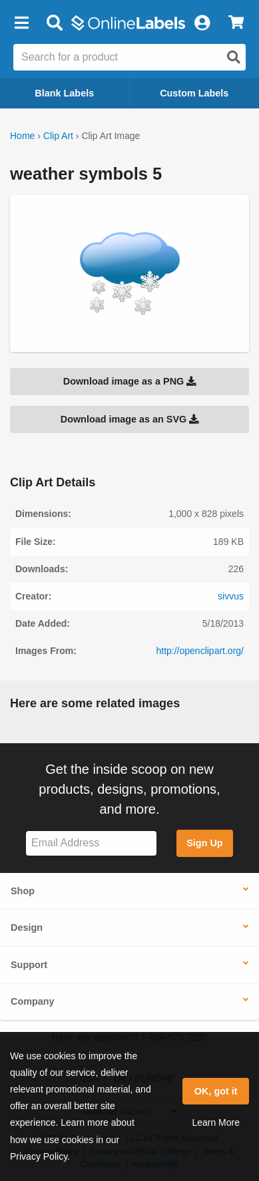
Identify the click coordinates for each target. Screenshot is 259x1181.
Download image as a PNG (129, 381)
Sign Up (204, 843)
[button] (21, 23)
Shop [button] (23, 891)
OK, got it (216, 1091)
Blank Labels (64, 93)
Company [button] (33, 1001)
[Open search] (234, 57)
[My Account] (201, 23)
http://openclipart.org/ (200, 650)
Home (22, 135)
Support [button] (29, 964)
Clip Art (58, 135)
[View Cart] (236, 23)
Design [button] (27, 927)
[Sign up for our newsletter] (91, 843)
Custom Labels (194, 93)
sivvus (231, 596)
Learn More (216, 1122)
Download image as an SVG (130, 419)
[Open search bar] (54, 23)
